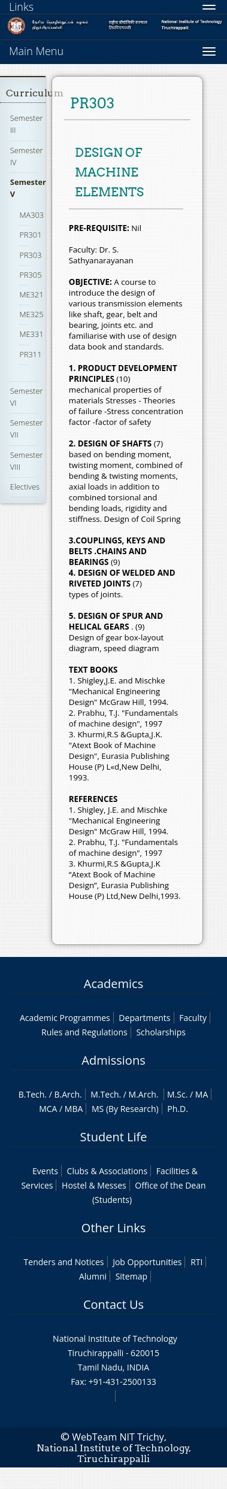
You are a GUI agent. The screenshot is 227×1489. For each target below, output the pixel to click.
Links (21, 6)
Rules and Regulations (84, 1032)
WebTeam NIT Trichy (118, 1437)
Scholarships (160, 1032)
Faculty (193, 1017)
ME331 (31, 334)
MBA (74, 1108)
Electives (25, 486)
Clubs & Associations (107, 1171)
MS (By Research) (125, 1108)
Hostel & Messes (94, 1185)
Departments (144, 1017)
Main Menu (36, 51)
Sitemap (131, 1276)
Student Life (113, 1137)
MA (201, 1094)
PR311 (30, 354)
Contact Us (113, 1304)
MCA (48, 1108)
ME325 (31, 314)
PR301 (30, 234)
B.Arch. (67, 1094)
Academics (113, 984)
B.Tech (32, 1094)
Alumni (93, 1276)
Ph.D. (177, 1108)
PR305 (30, 274)
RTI (196, 1262)
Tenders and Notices (64, 1262)
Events (45, 1171)
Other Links (113, 1228)
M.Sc (176, 1094)
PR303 (30, 255)
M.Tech (104, 1094)
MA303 (31, 214)
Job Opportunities (147, 1262)
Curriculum (34, 93)
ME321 (31, 294)
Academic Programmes (65, 1017)
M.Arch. (144, 1094)
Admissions (113, 1060)
